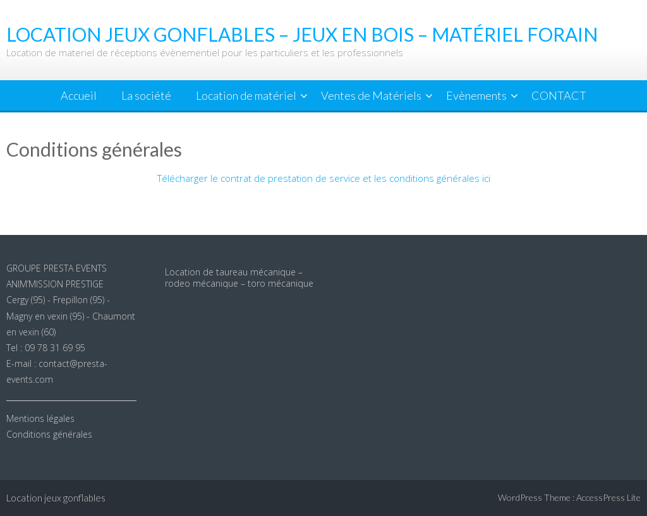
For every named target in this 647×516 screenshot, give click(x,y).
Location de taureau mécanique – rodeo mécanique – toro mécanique (239, 277)
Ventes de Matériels (371, 95)
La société (146, 95)
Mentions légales (40, 418)
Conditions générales (49, 434)
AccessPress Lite (608, 497)
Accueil (79, 95)
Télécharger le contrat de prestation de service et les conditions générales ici (323, 178)
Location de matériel (246, 95)
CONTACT (558, 95)
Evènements (476, 95)
